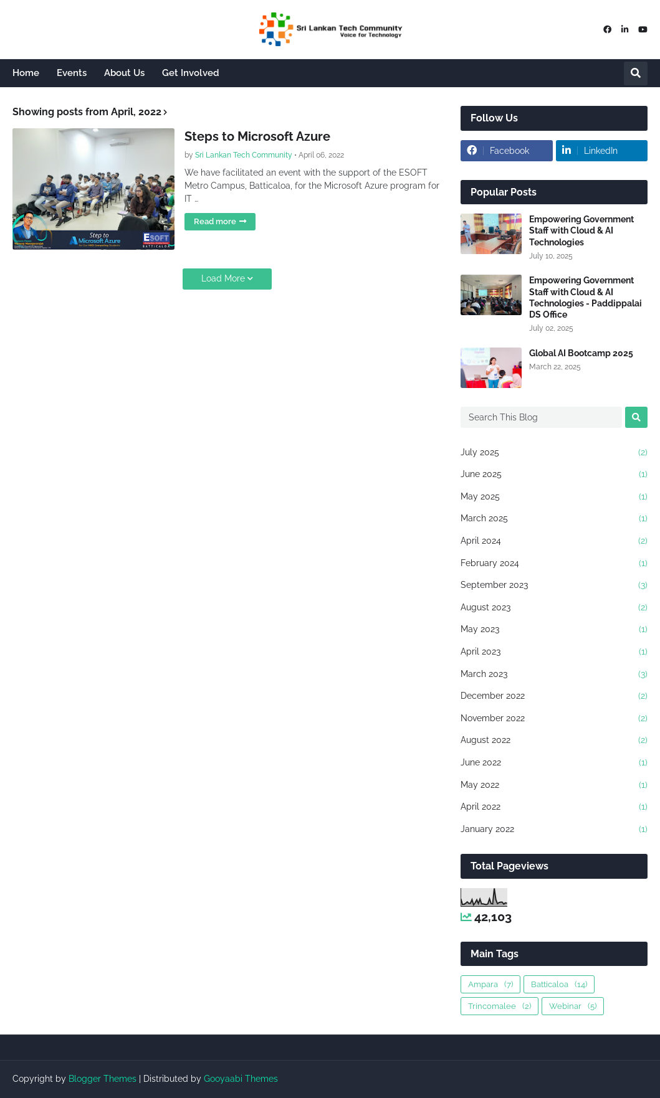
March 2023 (554, 674)
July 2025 (554, 453)
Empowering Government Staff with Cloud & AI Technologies (581, 230)
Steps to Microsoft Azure (257, 136)
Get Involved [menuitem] (190, 72)
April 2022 (554, 807)
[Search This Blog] (541, 417)
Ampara (490, 984)
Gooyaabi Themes (241, 1079)
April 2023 (554, 652)
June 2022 (554, 763)
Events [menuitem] (72, 72)
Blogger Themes (102, 1079)
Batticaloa (559, 984)
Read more (215, 221)
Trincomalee (499, 1006)
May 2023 (554, 629)
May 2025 (554, 497)
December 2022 (554, 696)
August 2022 (554, 740)
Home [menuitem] (25, 72)
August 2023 (554, 608)
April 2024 (554, 541)
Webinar (572, 1006)
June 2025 (554, 474)
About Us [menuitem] (124, 72)
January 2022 (554, 829)
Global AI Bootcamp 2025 (581, 353)
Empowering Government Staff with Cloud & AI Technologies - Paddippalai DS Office (585, 297)
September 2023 (554, 585)
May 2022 (554, 785)
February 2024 (554, 563)
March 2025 (554, 519)
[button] (636, 73)
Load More (223, 278)
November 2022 (554, 718)
